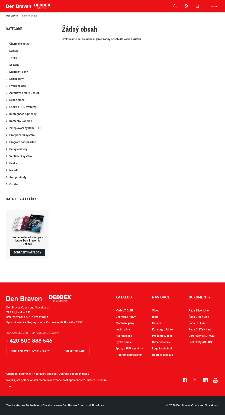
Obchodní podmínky (18, 373)
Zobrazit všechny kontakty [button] (31, 351)
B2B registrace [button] (74, 351)
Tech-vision (33, 405)
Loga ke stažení (162, 348)
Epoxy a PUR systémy (129, 348)
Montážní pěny (125, 323)
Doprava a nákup (162, 354)
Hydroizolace (124, 335)
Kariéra (156, 323)
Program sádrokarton (129, 354)
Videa (155, 310)
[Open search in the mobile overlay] (175, 6)
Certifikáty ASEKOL (201, 342)
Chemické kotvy (126, 317)
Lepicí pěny (123, 329)
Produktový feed (162, 335)
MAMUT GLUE (124, 310)
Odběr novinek (161, 342)
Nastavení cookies (45, 373)
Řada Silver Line (199, 310)
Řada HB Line (197, 323)
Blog (155, 317)
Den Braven (12, 15)
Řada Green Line (199, 317)
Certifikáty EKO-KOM (202, 335)
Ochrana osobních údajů (74, 373)
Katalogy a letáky (162, 329)
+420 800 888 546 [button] (29, 341)
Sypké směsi (123, 342)
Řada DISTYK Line (200, 329)
